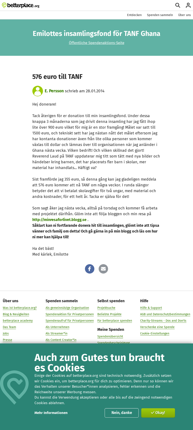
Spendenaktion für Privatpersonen (70, 314)
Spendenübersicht (110, 336)
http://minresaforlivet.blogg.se (59, 219)
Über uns (184, 15)
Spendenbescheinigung (113, 343)
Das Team (9, 327)
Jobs (6, 333)
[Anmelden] (188, 5)
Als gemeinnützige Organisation (67, 308)
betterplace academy (18, 320)
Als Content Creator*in (61, 340)
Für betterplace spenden (114, 320)
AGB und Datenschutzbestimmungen (165, 314)
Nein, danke (121, 412)
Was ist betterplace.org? (20, 308)
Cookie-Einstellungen (154, 333)
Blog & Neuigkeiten (16, 314)
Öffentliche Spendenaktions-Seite (96, 43)
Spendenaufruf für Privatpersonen (70, 320)
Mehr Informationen (51, 413)
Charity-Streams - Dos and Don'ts (163, 320)
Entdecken (134, 15)
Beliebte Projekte (109, 314)
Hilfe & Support (151, 308)
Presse (7, 340)
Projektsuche (106, 308)
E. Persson (54, 90)
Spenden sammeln (160, 15)
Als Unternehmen (57, 327)
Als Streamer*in (56, 333)
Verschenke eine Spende (157, 327)
